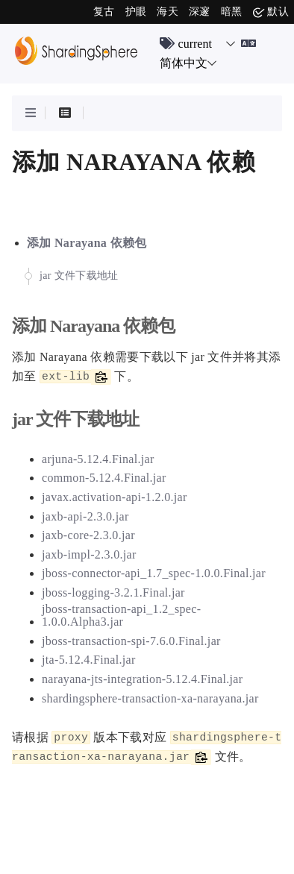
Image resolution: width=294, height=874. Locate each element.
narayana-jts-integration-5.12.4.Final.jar (142, 679)
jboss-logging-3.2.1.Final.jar (113, 592)
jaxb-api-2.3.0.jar (85, 516)
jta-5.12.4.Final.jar (89, 659)
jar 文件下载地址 (79, 275)
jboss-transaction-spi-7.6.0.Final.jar (131, 641)
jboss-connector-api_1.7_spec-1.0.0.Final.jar (154, 573)
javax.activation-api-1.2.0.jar (114, 497)
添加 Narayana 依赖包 (87, 242)
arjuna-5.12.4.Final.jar (98, 459)
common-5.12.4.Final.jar (104, 477)
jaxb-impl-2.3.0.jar (89, 554)
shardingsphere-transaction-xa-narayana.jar (150, 698)
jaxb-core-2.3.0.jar (88, 535)
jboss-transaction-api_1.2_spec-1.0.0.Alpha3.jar (121, 616)
